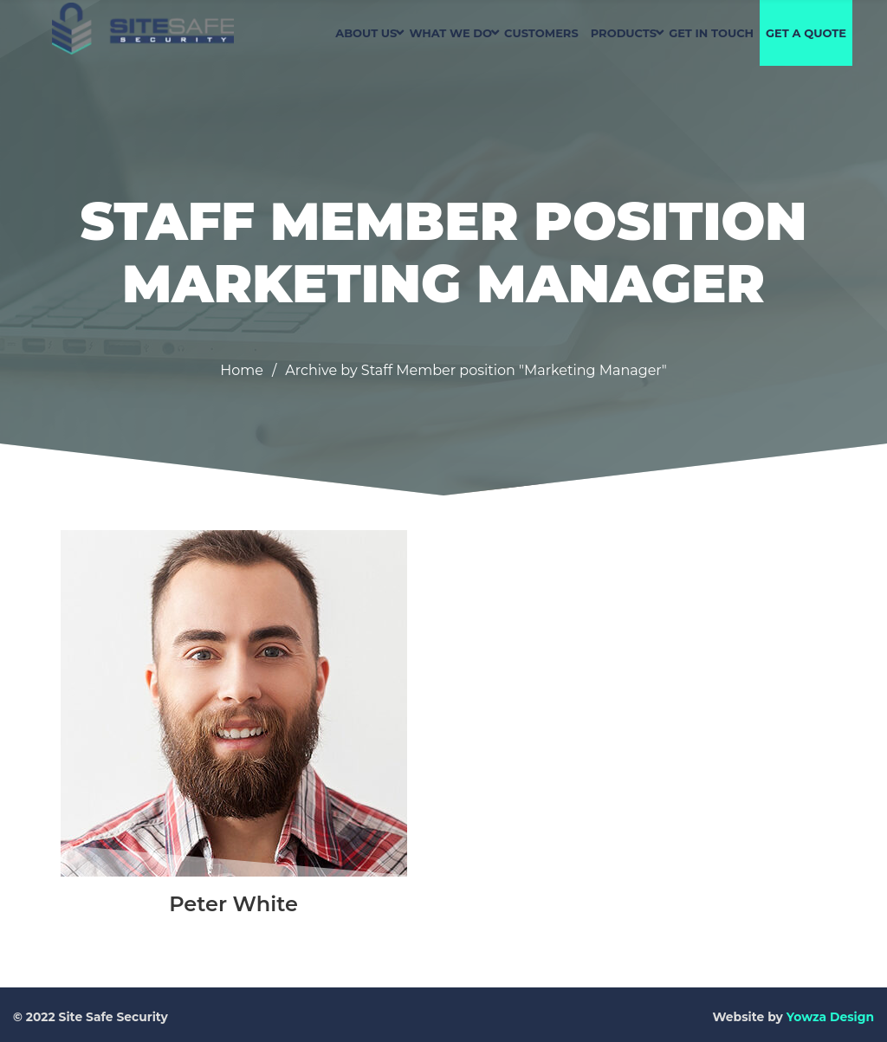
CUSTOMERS (541, 33)
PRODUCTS (624, 33)
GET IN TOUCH (711, 33)
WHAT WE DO (450, 33)
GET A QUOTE (806, 33)
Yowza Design (830, 1017)
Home (241, 370)
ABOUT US (366, 33)
